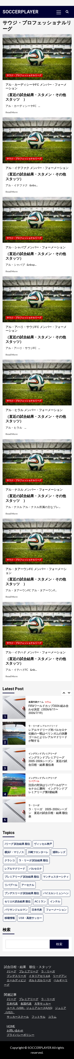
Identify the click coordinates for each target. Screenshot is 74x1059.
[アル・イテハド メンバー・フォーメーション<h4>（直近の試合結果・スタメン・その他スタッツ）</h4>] (37, 625)
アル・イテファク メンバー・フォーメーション (37, 173)
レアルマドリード (49, 726)
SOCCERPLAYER (20, 12)
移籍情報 (10, 917)
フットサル (38, 1016)
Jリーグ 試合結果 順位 (17, 843)
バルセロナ (35, 868)
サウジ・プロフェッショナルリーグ (24, 75)
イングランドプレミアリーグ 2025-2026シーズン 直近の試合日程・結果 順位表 (47, 761)
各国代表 (26, 1003)
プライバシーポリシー (20, 1034)
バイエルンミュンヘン (56, 893)
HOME (11, 1026)
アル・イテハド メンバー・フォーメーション (37, 658)
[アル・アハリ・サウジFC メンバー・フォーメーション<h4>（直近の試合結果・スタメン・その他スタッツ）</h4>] (37, 299)
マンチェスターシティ (56, 876)
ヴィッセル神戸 (43, 843)
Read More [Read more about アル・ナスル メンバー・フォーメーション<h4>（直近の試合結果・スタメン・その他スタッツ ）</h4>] (12, 513)
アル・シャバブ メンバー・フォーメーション (37, 253)
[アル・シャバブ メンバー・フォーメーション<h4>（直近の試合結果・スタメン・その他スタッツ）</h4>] (37, 220)
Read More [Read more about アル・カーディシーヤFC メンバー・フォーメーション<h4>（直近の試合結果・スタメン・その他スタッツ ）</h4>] (12, 112)
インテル (55, 901)
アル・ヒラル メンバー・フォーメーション (37, 415)
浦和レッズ (58, 852)
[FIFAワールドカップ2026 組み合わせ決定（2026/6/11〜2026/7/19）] (14, 707)
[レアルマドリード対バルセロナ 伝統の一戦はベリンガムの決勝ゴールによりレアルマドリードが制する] (14, 733)
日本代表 (37, 909)
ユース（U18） (16, 1007)
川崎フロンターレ (38, 852)
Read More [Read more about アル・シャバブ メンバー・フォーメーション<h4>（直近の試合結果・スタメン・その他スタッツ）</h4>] (12, 271)
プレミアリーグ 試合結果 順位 (22, 876)
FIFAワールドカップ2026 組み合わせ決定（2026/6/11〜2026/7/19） (48, 709)
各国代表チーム (36, 702)
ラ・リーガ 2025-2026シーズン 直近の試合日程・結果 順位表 (48, 813)
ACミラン (40, 901)
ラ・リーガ (33, 726)
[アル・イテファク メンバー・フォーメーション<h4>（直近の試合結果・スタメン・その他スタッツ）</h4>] (37, 140)
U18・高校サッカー (30, 917)
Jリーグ (11, 971)
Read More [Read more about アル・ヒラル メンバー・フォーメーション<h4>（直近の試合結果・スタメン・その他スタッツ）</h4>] (12, 434)
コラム (48, 702)
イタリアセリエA (39, 975)
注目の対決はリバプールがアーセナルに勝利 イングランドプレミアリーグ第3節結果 (47, 788)
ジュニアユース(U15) (39, 1007)
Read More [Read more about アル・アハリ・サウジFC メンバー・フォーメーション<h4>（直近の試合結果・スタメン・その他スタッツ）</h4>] (12, 354)
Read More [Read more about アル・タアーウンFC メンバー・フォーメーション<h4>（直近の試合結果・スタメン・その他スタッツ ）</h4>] (12, 596)
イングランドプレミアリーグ (42, 754)
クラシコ (10, 860)
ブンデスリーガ (16, 975)
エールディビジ (16, 980)
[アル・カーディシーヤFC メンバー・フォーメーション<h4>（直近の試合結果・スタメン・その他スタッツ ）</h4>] (37, 57)
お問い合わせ (15, 1030)
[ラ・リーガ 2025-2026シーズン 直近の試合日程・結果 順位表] (14, 810)
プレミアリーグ (28, 971)
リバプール (33, 781)
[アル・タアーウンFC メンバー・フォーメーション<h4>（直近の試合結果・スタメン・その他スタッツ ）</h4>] (37, 541)
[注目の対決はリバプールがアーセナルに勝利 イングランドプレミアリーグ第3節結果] (14, 784)
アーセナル (27, 884)
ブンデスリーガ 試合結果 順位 (22, 893)
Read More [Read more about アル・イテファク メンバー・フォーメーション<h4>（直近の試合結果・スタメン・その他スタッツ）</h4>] (12, 191)
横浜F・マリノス (14, 852)
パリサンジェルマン (16, 909)
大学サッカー (42, 1003)
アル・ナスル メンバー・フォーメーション (37, 495)
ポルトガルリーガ (40, 980)
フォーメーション (56, 909)
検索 (6, 929)
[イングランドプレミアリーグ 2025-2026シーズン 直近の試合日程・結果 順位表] (14, 759)
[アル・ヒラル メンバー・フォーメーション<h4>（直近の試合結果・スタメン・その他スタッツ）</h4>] (37, 382)
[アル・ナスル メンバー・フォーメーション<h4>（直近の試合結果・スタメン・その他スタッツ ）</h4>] (37, 462)
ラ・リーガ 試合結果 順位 (33, 860)
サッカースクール (18, 1016)
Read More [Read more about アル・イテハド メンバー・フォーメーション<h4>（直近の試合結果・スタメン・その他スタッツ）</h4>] (12, 676)
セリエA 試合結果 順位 (18, 901)
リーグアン (60, 975)
